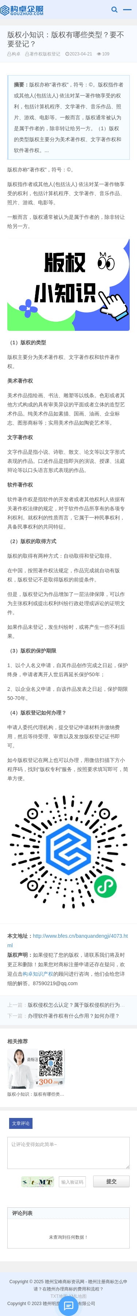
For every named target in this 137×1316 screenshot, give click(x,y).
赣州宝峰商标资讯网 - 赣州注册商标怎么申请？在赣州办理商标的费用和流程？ (22, 11)
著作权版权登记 (45, 54)
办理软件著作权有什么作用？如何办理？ (74, 1016)
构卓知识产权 (38, 974)
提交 (111, 1181)
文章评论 (21, 1123)
